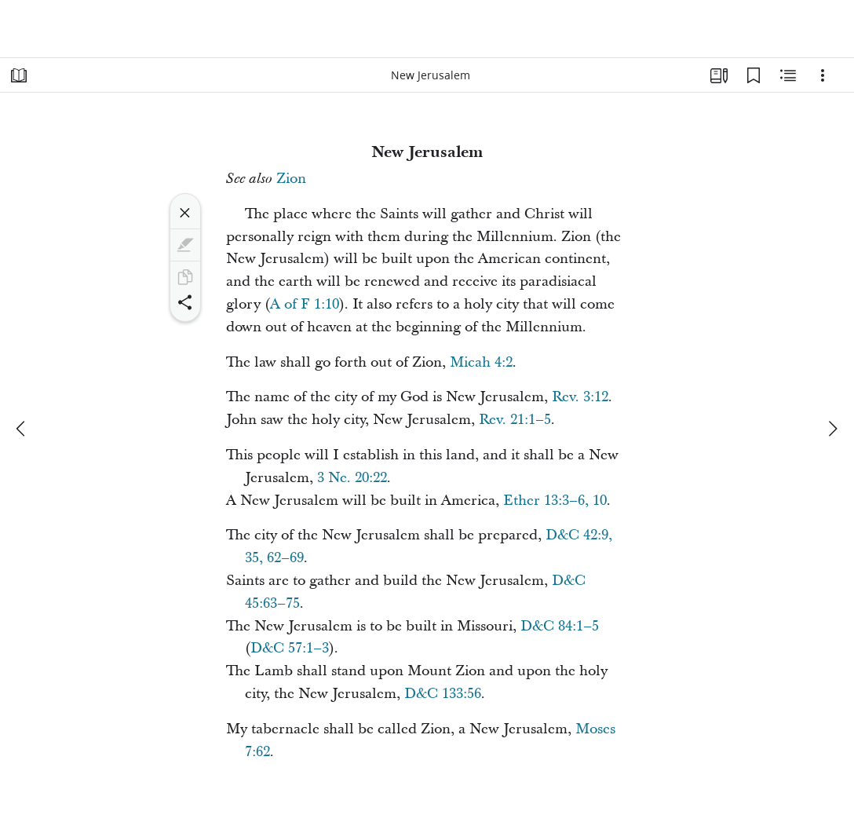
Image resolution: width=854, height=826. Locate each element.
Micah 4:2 (481, 362)
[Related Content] (788, 75)
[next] (832, 428)
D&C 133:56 (442, 694)
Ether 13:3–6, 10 (555, 500)
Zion (291, 178)
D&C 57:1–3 (289, 648)
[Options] (822, 75)
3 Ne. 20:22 (352, 478)
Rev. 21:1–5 (515, 419)
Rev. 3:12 (580, 397)
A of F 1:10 (304, 304)
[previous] (22, 428)
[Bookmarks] (753, 75)
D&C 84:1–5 (559, 626)
